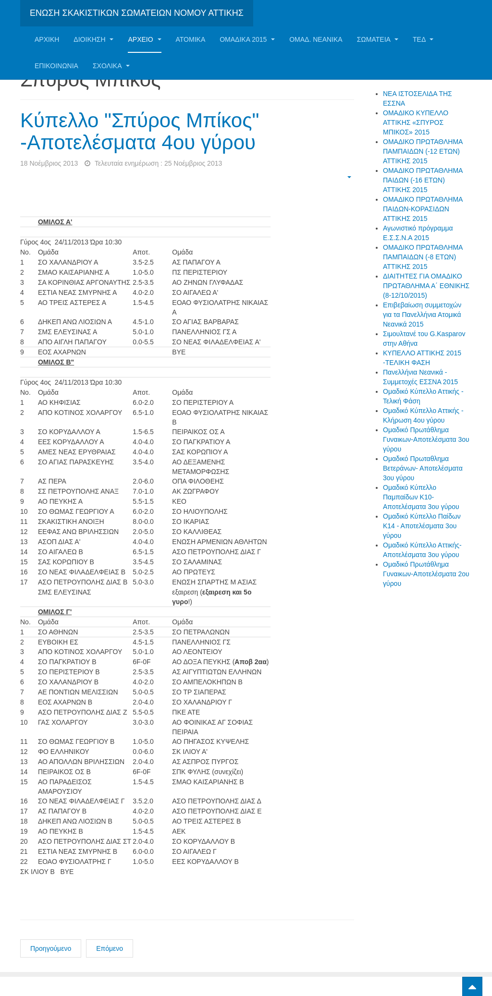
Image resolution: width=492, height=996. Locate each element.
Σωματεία (377, 39)
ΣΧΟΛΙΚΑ (111, 66)
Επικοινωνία (56, 66)
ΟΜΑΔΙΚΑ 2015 (247, 39)
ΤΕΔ (423, 39)
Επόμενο (109, 948)
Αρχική (47, 39)
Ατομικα (191, 39)
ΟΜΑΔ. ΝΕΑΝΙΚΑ (315, 39)
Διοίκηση (93, 39)
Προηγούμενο (50, 948)
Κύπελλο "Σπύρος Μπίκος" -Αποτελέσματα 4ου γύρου (139, 131)
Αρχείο (144, 39)
